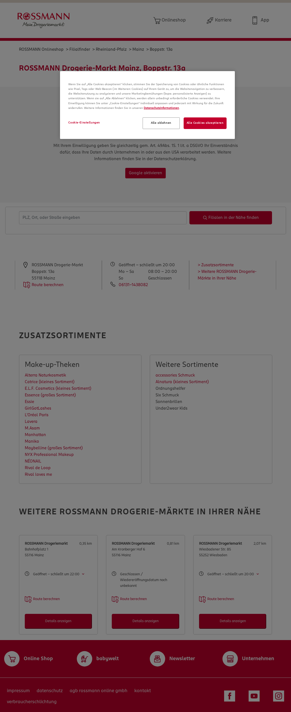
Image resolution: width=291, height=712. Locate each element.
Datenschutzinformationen (161, 108)
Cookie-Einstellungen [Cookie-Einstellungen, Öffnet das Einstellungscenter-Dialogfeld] (84, 122)
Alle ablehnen (161, 123)
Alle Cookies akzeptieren (205, 123)
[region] (147, 105)
